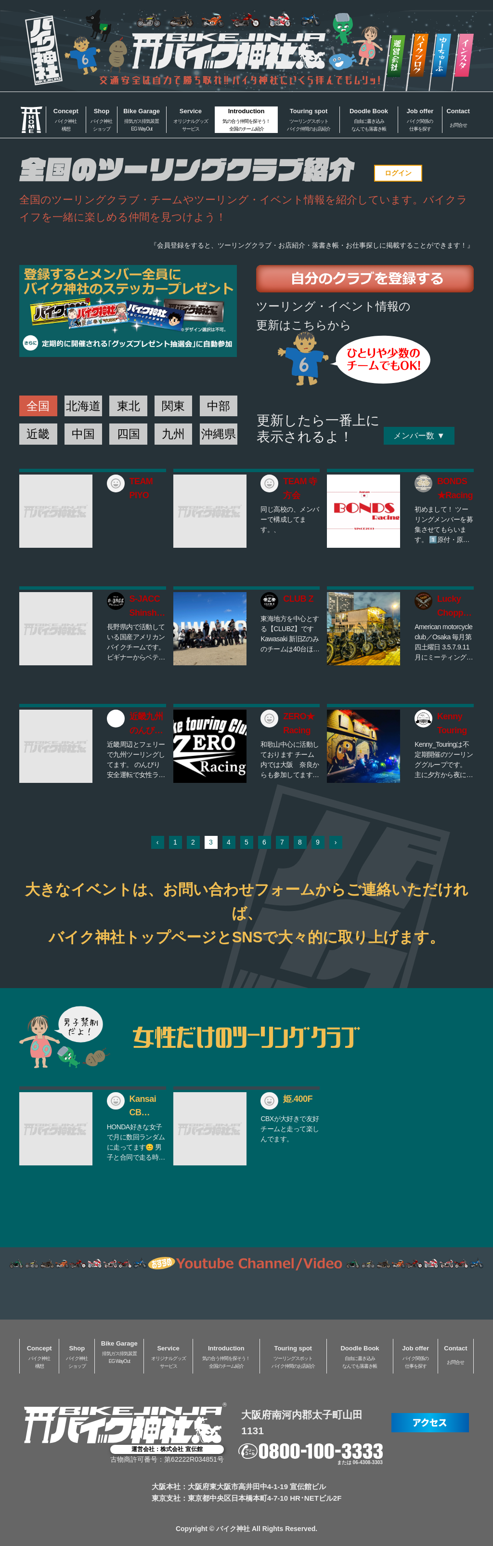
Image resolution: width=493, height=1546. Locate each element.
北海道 (83, 405)
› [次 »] (336, 842)
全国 (38, 405)
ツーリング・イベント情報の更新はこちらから (333, 315)
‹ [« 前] (157, 842)
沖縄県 (218, 433)
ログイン (398, 173)
